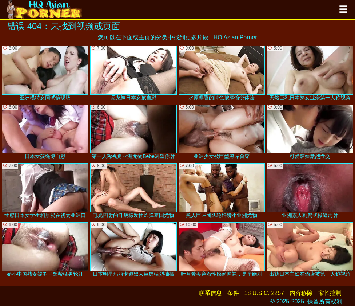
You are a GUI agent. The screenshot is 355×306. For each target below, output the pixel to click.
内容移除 (301, 293)
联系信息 (210, 293)
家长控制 (330, 293)
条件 (233, 293)
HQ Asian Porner (235, 37)
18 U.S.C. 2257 (264, 293)
